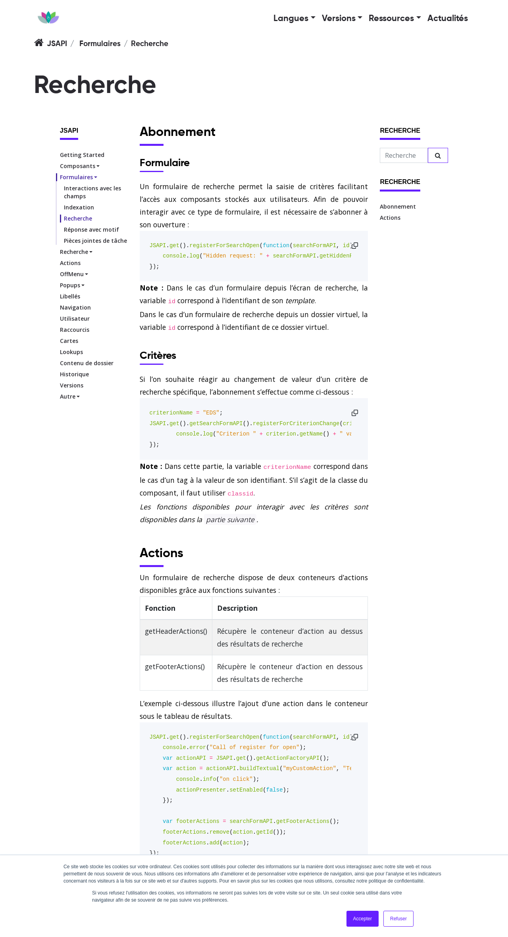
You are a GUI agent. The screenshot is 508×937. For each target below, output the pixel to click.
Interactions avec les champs (92, 192)
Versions (71, 385)
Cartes (69, 341)
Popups (70, 285)
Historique (74, 374)
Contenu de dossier (87, 363)
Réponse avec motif (91, 229)
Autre (67, 396)
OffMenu (72, 274)
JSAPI (57, 44)
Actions (70, 263)
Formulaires (100, 44)
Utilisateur (75, 318)
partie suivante (230, 519)
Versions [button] (339, 18)
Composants (77, 166)
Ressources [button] (391, 18)
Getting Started (82, 155)
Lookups (71, 352)
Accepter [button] (362, 919)
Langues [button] (290, 18)
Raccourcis (74, 329)
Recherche (78, 218)
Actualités (447, 18)
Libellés (70, 296)
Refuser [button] (398, 919)
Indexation (79, 207)
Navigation (75, 307)
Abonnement (398, 206)
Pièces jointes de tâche (95, 240)
